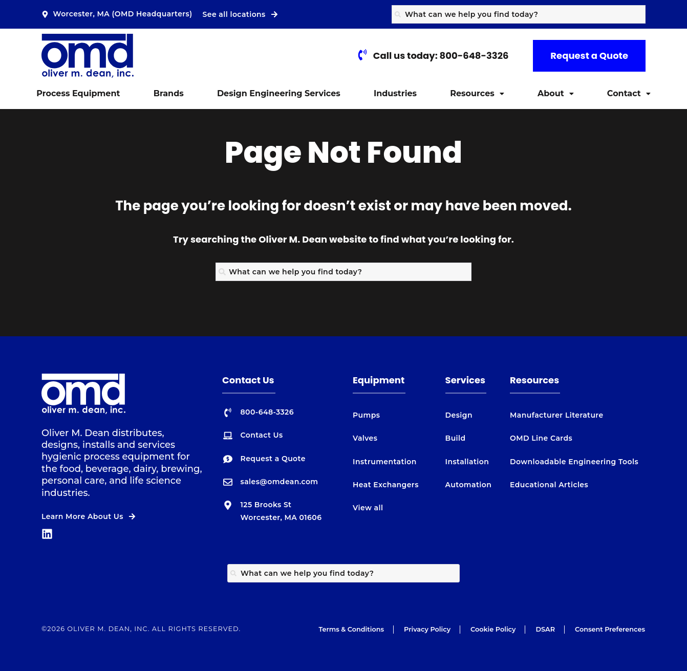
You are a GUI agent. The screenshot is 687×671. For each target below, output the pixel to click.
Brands (169, 93)
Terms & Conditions (351, 629)
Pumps (366, 415)
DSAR (545, 629)
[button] (477, 93)
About (556, 93)
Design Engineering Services (278, 93)
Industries (395, 93)
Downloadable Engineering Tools (574, 461)
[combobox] (519, 14)
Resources (477, 93)
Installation (467, 461)
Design (459, 415)
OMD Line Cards (541, 438)
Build (455, 438)
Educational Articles (549, 484)
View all (368, 507)
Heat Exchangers (386, 484)
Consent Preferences (610, 629)
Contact (629, 93)
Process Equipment (78, 93)
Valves (365, 438)
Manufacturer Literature (557, 415)
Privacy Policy (427, 629)
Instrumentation (385, 461)
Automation (468, 484)
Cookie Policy (493, 629)
